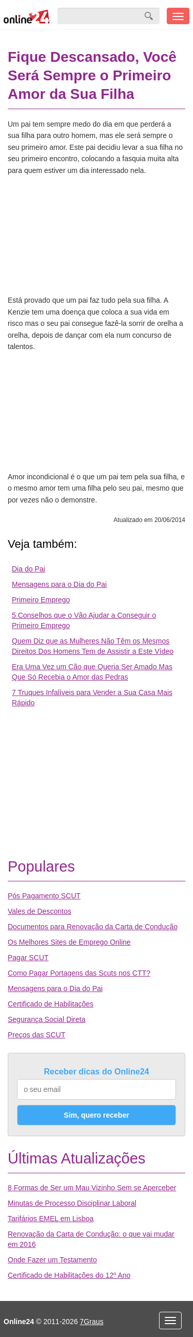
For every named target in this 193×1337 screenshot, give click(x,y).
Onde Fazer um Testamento (52, 1260)
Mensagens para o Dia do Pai (59, 584)
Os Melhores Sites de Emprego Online (69, 942)
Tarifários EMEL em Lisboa (51, 1218)
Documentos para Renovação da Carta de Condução (93, 927)
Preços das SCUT (36, 1035)
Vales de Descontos (39, 911)
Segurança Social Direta (46, 1019)
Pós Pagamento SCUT (44, 896)
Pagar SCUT (28, 957)
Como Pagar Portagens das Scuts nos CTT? (79, 973)
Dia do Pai (28, 569)
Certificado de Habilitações (51, 1004)
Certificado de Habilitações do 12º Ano (69, 1275)
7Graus (91, 1321)
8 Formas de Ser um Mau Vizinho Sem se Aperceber (92, 1188)
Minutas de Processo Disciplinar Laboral (72, 1203)
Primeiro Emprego (41, 600)
